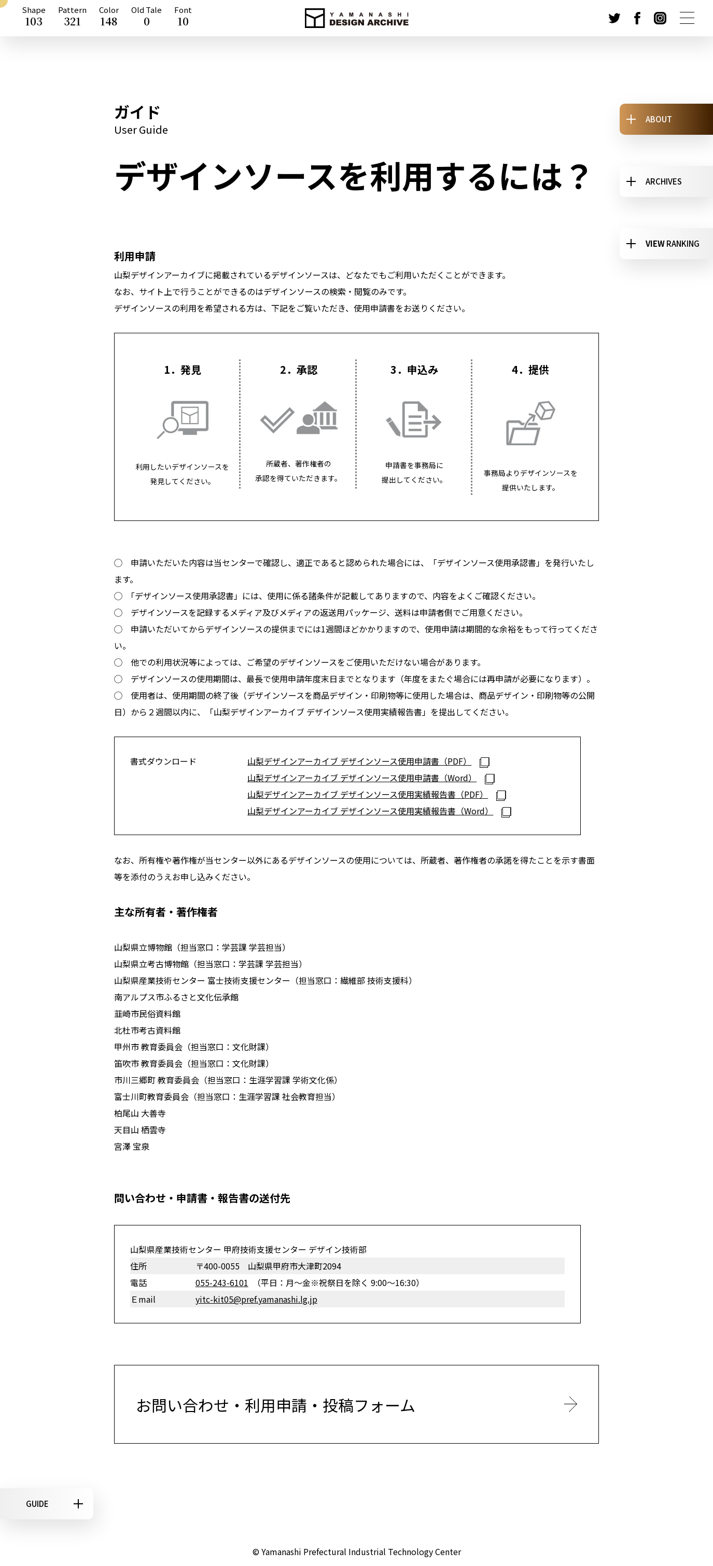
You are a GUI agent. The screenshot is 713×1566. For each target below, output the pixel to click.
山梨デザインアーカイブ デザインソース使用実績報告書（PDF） (367, 794)
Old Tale (146, 18)
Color (109, 18)
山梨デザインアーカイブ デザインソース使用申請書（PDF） (359, 761)
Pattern (72, 18)
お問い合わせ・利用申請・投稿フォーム (275, 1404)
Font (183, 18)
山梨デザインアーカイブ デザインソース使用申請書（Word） (362, 777)
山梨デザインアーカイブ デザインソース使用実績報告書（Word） (370, 811)
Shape (34, 18)
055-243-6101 (221, 1282)
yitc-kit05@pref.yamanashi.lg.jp (256, 1299)
